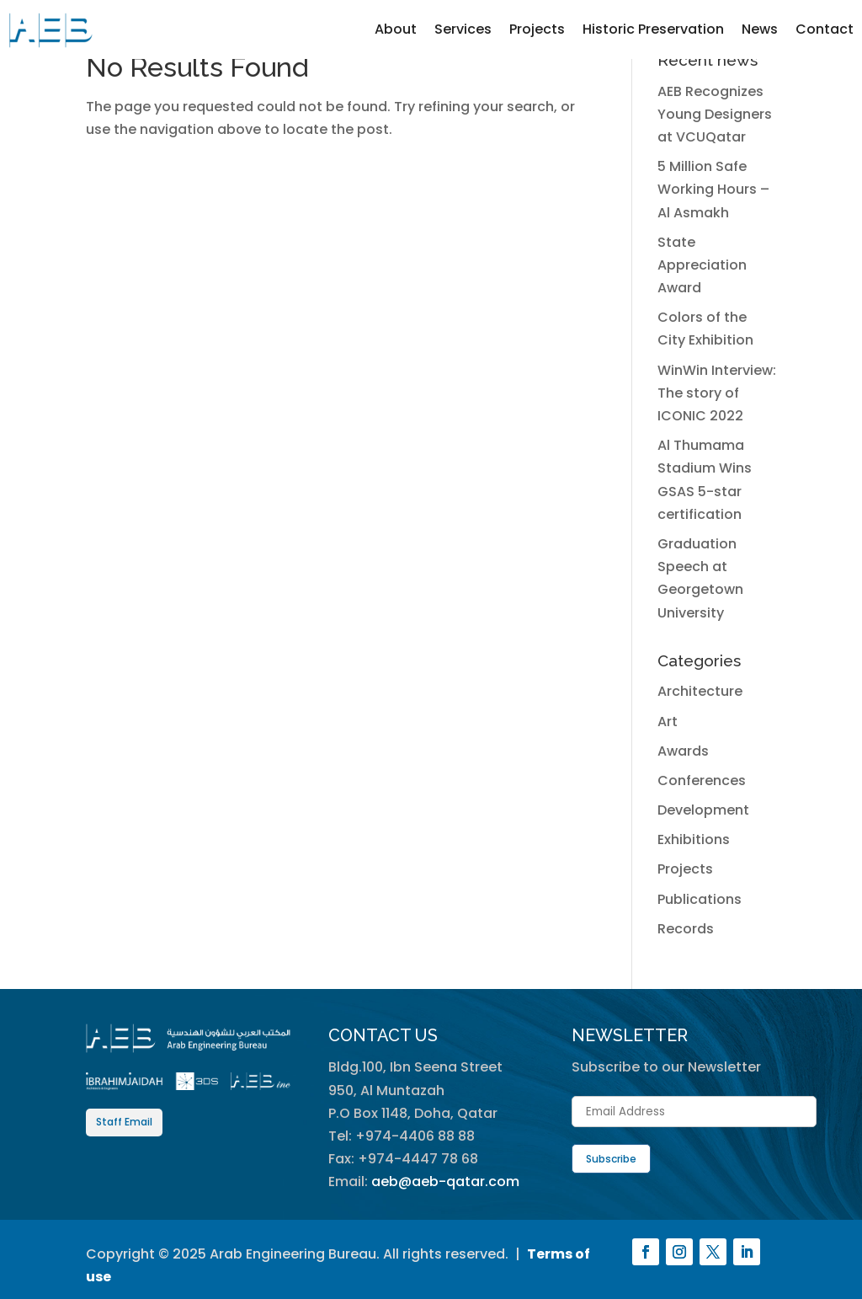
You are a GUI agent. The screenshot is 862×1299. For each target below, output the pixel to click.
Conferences (701, 780)
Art (667, 721)
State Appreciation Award (702, 265)
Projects (537, 29)
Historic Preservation (653, 29)
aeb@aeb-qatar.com (445, 1181)
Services (463, 29)
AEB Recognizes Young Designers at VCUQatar (714, 114)
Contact (824, 29)
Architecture (699, 691)
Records (685, 928)
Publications (699, 899)
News (760, 29)
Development (703, 810)
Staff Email (124, 1122)
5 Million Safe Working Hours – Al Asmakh (713, 189)
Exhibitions (693, 839)
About (396, 29)
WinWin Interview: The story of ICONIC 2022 (716, 393)
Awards (683, 751)
